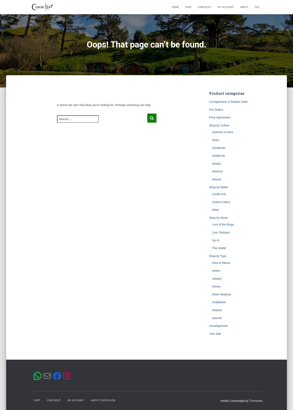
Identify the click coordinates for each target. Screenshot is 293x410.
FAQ (257, 7)
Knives (216, 286)
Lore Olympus (221, 232)
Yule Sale (215, 333)
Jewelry (217, 278)
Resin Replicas (221, 294)
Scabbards (219, 302)
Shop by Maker (218, 187)
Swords (217, 318)
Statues (217, 310)
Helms (216, 270)
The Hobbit (219, 248)
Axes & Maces (221, 262)
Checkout (205, 7)
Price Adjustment (220, 117)
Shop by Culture (219, 125)
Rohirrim (217, 171)
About (244, 7)
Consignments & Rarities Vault (228, 101)
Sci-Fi (216, 240)
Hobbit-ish (218, 155)
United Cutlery (221, 202)
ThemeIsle (255, 400)
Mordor (216, 163)
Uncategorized (218, 325)
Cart (188, 7)
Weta (215, 209)
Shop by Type (217, 256)
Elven (215, 140)
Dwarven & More (222, 132)
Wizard (216, 179)
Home (175, 7)
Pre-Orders (216, 109)
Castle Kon (219, 194)
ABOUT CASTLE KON (103, 400)
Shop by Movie (218, 217)
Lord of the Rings (223, 224)
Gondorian (218, 147)
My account (226, 7)
